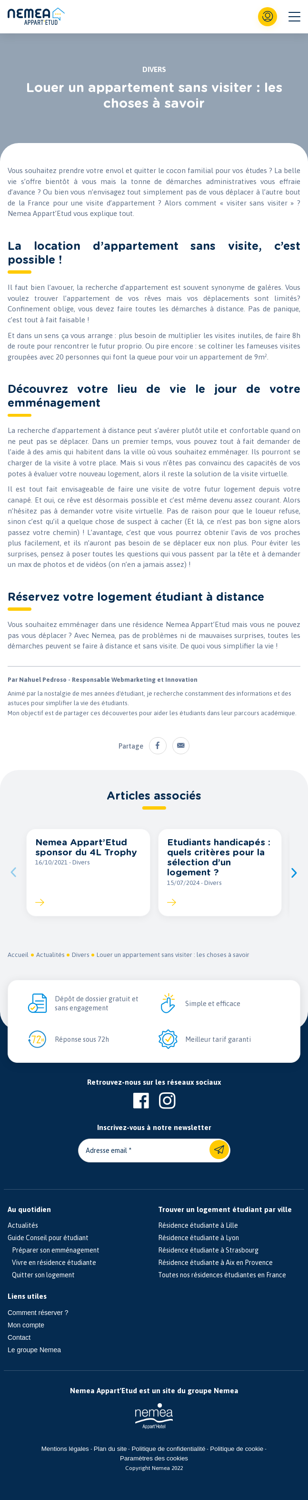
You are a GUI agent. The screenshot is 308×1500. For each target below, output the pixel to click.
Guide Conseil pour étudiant (48, 1238)
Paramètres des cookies (154, 1458)
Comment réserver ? (38, 1312)
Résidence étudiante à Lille (198, 1225)
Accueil (18, 954)
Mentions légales (65, 1448)
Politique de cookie (236, 1448)
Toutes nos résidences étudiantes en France (222, 1275)
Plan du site (110, 1448)
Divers (81, 954)
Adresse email (106, 1150)
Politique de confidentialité (168, 1448)
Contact (19, 1337)
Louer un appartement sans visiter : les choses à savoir (174, 954)
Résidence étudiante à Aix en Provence (215, 1262)
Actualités (50, 954)
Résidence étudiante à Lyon (198, 1238)
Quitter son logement (41, 1275)
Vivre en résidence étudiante (52, 1262)
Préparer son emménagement (53, 1250)
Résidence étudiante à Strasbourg (208, 1250)
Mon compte (26, 1325)
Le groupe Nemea (34, 1350)
